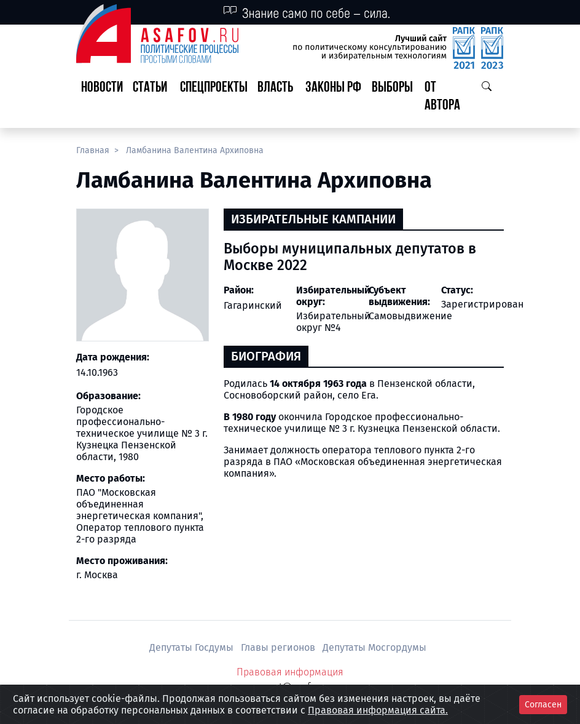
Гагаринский (253, 305)
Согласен (543, 704)
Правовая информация (290, 672)
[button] (151, 97)
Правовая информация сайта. (378, 710)
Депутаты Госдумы (192, 647)
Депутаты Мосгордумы (374, 647)
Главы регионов (279, 647)
